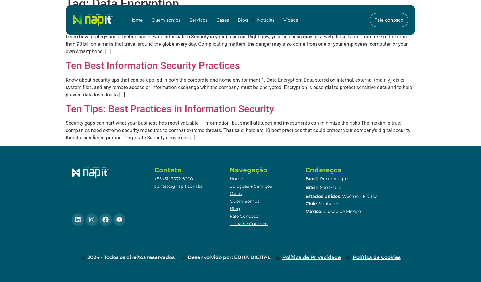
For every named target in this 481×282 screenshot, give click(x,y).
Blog (243, 20)
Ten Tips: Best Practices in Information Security (170, 109)
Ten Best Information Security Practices (153, 65)
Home (136, 20)
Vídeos (290, 20)
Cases (223, 20)
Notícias (266, 20)
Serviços (199, 20)
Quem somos (166, 20)
